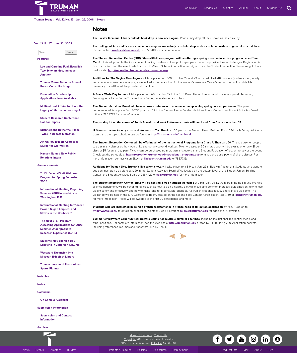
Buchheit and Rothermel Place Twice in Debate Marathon (60, 132)
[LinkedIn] (266, 339)
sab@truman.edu (167, 174)
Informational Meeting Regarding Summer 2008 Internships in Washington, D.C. (61, 193)
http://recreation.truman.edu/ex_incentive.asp (138, 70)
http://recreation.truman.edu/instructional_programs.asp (163, 154)
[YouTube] (242, 339)
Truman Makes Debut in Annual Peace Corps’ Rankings (60, 84)
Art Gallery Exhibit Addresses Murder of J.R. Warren (59, 143)
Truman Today (43, 19)
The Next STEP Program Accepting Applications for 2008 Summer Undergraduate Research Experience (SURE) (61, 227)
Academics (210, 8)
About (257, 8)
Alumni (243, 8)
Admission (191, 8)
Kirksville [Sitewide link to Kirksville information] (156, 343)
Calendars (44, 292)
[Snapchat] (277, 339)
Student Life (274, 8)
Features (43, 58)
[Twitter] (230, 339)
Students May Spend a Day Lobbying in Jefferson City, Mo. (60, 243)
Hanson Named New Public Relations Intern (58, 155)
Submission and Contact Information (56, 317)
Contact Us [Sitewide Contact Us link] (160, 335)
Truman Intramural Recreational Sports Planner (60, 266)
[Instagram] (254, 339)
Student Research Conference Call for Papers (59, 120)
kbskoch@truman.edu (157, 158)
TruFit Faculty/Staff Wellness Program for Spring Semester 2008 (59, 177)
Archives (43, 327)
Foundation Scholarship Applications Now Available (58, 96)
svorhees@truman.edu (126, 50)
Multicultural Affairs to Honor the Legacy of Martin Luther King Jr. (61, 108)
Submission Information (52, 307)
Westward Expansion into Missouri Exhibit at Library (57, 254)
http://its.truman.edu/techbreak (171, 134)
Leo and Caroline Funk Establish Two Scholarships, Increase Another (61, 70)
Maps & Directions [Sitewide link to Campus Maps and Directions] (141, 335)
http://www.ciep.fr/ (105, 211)
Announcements (47, 165)
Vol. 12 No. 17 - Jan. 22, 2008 (75, 19)
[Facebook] (218, 339)
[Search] (51, 52)
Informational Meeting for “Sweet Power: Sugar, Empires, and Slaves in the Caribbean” (62, 209)
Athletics (228, 8)
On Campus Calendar (54, 300)
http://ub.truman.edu (182, 223)
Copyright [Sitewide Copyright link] (130, 339)
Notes (101, 19)
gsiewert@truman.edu (194, 211)
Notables (43, 276)
